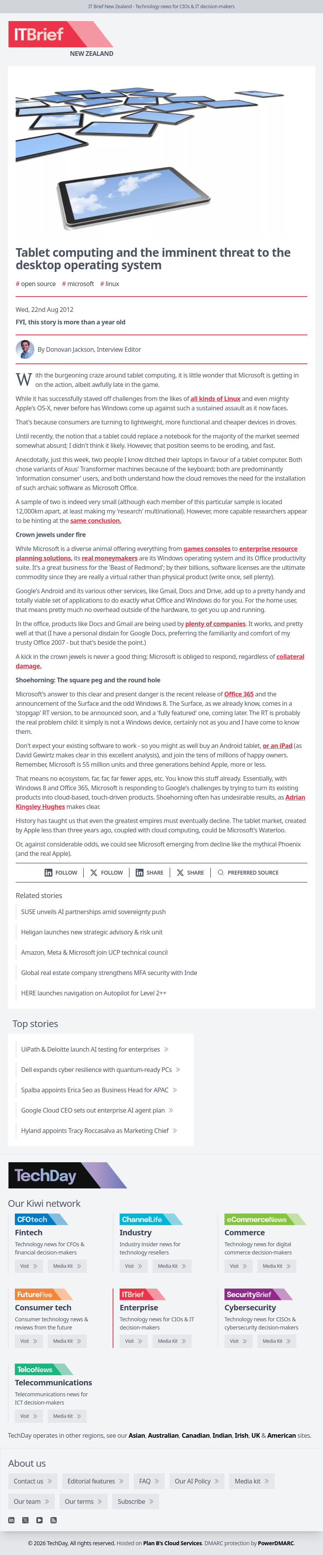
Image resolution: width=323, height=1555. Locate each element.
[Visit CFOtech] (29, 1266)
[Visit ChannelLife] (134, 1266)
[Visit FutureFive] (29, 1341)
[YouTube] (39, 1520)
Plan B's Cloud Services (172, 1543)
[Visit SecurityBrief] (238, 1341)
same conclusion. (95, 520)
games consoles (206, 548)
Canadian (196, 1435)
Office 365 (238, 694)
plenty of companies (215, 623)
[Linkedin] (11, 1520)
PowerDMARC (276, 1543)
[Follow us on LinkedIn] (61, 872)
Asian (137, 1435)
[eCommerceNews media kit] (276, 1266)
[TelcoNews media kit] (67, 1416)
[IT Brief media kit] (172, 1341)
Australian (163, 1435)
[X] (25, 1520)
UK (255, 1435)
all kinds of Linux (215, 398)
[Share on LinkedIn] (149, 872)
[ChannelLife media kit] (172, 1266)
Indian (222, 1435)
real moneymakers (110, 558)
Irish (242, 1435)
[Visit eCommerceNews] (238, 1266)
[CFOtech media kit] (67, 1266)
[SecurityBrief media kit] (276, 1341)
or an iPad (277, 745)
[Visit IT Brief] (134, 1341)
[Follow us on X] (106, 872)
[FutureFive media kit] (67, 1341)
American (281, 1435)
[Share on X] (190, 872)
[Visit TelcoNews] (29, 1416)
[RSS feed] (53, 1520)
